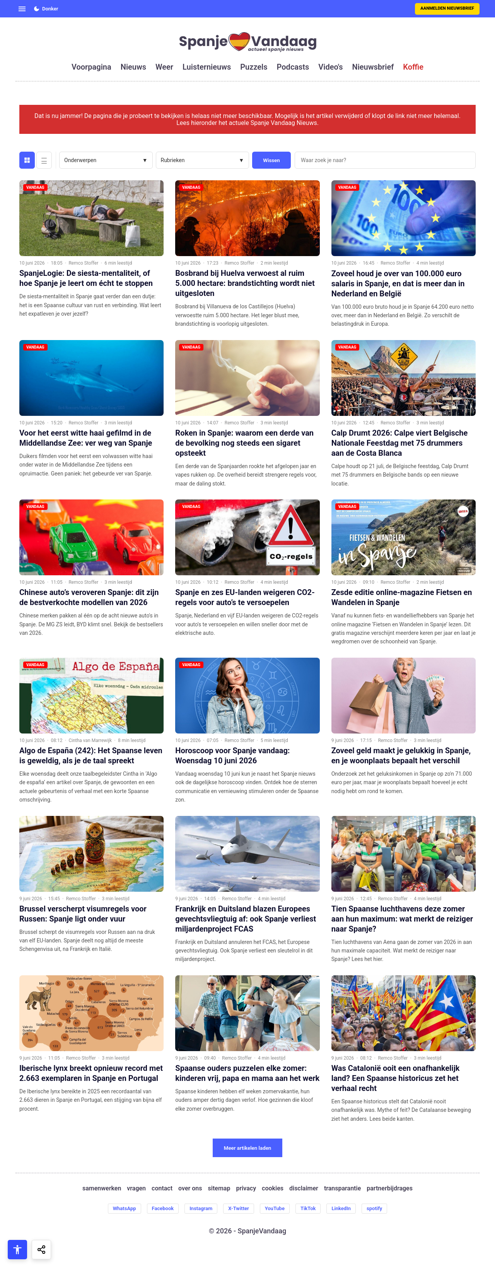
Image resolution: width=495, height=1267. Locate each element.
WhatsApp (113, 1209)
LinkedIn (349, 1209)
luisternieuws (207, 67)
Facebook (155, 1209)
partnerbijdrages (390, 1188)
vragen (136, 1188)
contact (162, 1188)
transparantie (342, 1188)
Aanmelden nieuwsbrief (447, 8)
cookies (272, 1188)
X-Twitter (238, 1209)
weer (164, 67)
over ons (190, 1188)
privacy (246, 1188)
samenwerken (101, 1188)
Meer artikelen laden (247, 1148)
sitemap (219, 1188)
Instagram (196, 1209)
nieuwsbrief (373, 67)
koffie (413, 67)
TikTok (313, 1209)
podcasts (293, 67)
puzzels (253, 67)
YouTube (277, 1209)
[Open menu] (22, 8)
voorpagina (91, 67)
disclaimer (303, 1188)
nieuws (133, 67)
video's (330, 67)
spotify (385, 1209)
